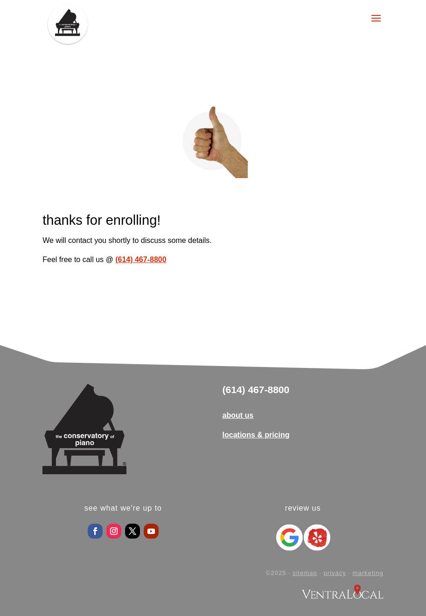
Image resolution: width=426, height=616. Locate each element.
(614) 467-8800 (140, 259)
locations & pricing (256, 435)
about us (238, 415)
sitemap (305, 572)
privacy (335, 572)
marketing (368, 572)
